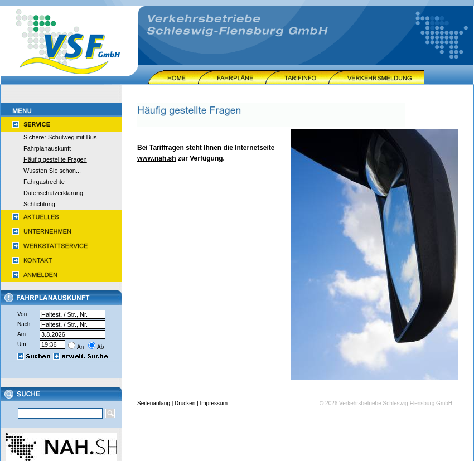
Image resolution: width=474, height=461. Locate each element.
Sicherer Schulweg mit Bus (59, 137)
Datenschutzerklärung (53, 193)
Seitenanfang (153, 403)
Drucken (185, 403)
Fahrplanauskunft (47, 148)
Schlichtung (39, 204)
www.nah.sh (156, 158)
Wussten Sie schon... (52, 170)
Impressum (214, 403)
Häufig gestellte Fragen (55, 159)
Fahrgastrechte (44, 181)
